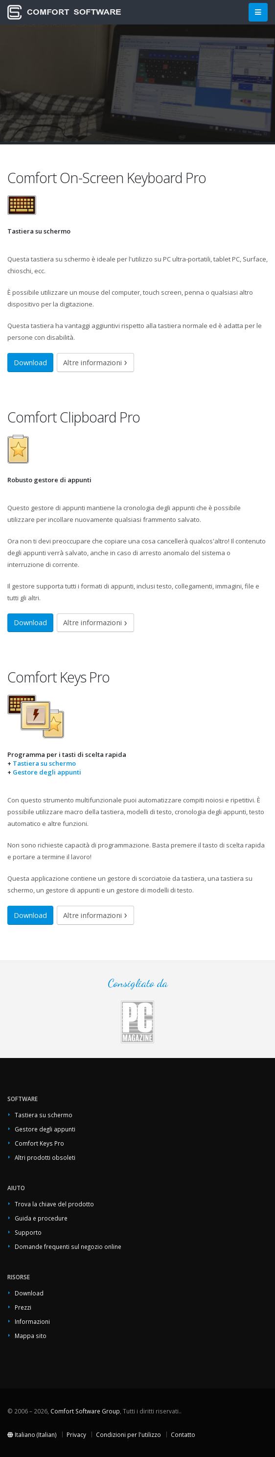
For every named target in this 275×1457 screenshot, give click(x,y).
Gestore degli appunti (47, 772)
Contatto (183, 1434)
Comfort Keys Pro (39, 1143)
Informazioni (32, 1321)
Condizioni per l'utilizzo (128, 1434)
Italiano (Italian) (32, 1434)
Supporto (28, 1232)
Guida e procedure (41, 1218)
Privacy (76, 1434)
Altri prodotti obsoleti (45, 1157)
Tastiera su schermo (44, 763)
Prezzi (23, 1307)
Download (30, 362)
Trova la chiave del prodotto (54, 1204)
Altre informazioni (92, 362)
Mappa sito (30, 1336)
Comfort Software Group (85, 1411)
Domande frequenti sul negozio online (68, 1246)
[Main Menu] (258, 12)
